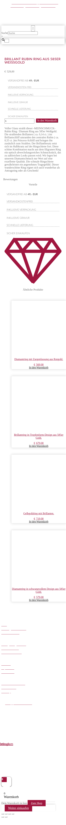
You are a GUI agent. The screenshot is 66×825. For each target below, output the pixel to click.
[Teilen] (9, 813)
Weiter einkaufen (18, 808)
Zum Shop (36, 803)
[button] (33, 28)
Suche (4, 33)
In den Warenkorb (47, 120)
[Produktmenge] (19, 121)
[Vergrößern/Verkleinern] (2, 813)
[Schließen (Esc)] (12, 813)
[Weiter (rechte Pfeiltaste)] (6, 816)
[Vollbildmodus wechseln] (6, 813)
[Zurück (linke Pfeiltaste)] (2, 816)
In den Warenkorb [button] (38, 367)
